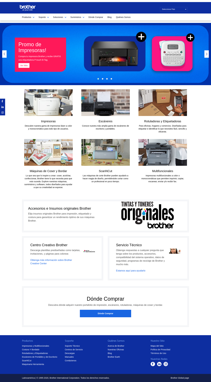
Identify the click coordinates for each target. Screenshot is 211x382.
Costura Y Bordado (30, 349)
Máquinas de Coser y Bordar (48, 171)
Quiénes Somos (123, 17)
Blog (109, 17)
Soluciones (58, 17)
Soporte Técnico (72, 346)
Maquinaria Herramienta (33, 364)
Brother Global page (180, 378)
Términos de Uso (158, 353)
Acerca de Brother (116, 346)
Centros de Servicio (74, 349)
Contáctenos (70, 360)
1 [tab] (98, 79)
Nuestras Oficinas (116, 349)
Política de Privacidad (160, 349)
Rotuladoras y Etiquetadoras (162, 121)
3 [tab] (107, 79)
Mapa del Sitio (157, 346)
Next (206, 54)
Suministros (75, 17)
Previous (4, 54)
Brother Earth (114, 357)
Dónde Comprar (96, 17)
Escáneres (106, 121)
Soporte (42, 17)
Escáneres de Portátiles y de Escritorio (39, 357)
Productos (26, 17)
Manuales (69, 357)
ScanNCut (105, 171)
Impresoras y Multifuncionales (35, 346)
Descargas (70, 353)
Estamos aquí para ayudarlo (130, 270)
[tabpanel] (105, 54)
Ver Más (24, 65)
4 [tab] (111, 79)
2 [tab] (102, 79)
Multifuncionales (162, 171)
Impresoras (48, 121)
